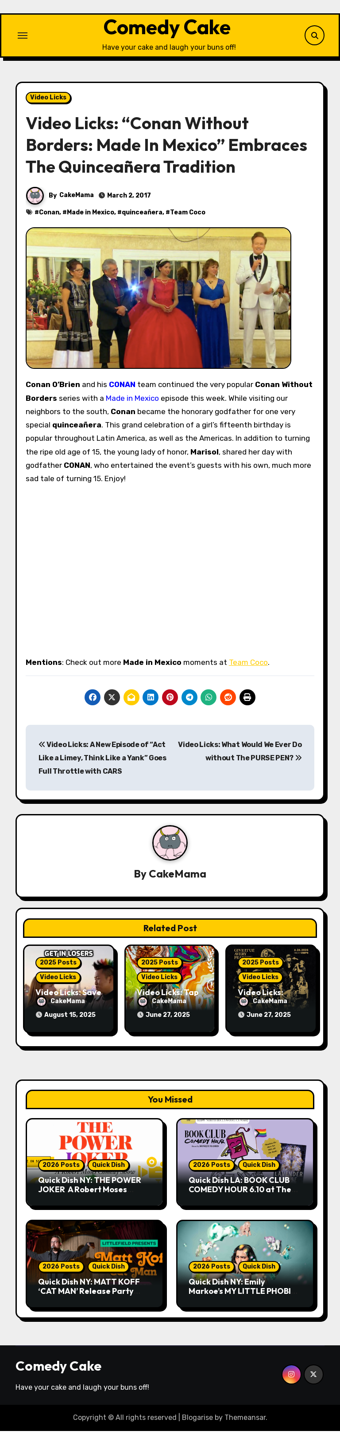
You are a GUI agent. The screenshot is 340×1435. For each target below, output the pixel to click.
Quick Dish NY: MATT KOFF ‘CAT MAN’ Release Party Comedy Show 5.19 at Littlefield (89, 1300)
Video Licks (48, 104)
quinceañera (142, 220)
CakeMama (76, 202)
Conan (49, 220)
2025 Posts (58, 970)
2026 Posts (61, 1169)
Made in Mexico (90, 220)
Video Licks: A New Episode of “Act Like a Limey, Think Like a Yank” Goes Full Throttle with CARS (102, 765)
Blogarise (197, 1422)
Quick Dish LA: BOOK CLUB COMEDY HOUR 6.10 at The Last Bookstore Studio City (240, 1193)
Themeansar (245, 1422)
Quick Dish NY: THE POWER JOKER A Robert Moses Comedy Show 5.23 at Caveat (94, 1193)
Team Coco (187, 220)
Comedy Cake (167, 30)
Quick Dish (108, 1169)
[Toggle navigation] (22, 39)
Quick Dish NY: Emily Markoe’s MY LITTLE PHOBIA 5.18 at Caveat (242, 1295)
